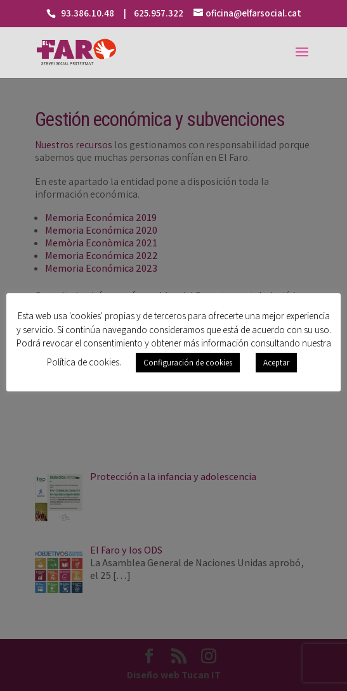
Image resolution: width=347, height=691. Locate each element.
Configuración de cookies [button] (187, 362)
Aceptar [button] (276, 362)
